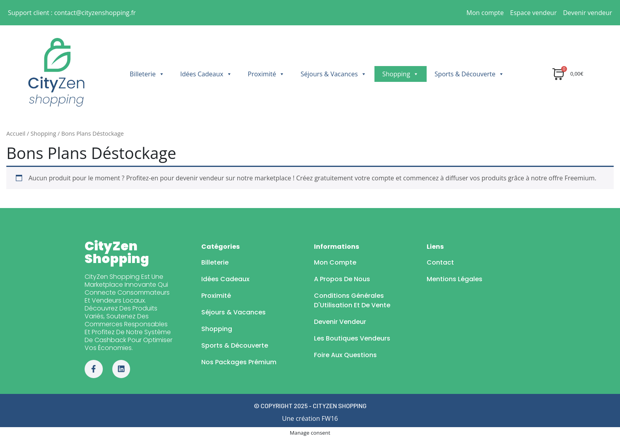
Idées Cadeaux (206, 74)
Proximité (266, 74)
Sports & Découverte (469, 74)
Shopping (400, 74)
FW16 (329, 418)
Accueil (15, 133)
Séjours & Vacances (333, 74)
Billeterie (147, 74)
